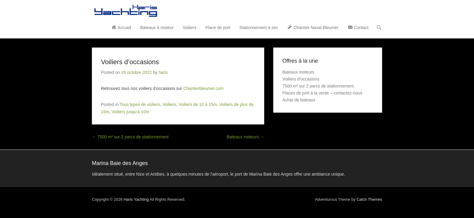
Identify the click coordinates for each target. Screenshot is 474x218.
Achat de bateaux (342, 83)
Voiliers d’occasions (86, 45)
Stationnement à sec (302, 10)
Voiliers (233, 10)
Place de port (261, 10)
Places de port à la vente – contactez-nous (366, 76)
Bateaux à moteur (201, 10)
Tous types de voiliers (96, 87)
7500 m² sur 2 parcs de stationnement (86, 113)
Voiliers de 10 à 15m (154, 87)
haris (119, 55)
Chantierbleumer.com (159, 71)
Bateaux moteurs (289, 113)
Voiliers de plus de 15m (197, 87)
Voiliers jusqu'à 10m (240, 87)
